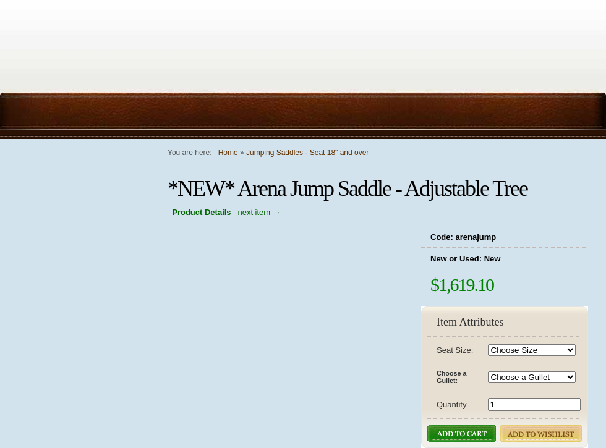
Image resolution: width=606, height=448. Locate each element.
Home (228, 152)
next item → (258, 212)
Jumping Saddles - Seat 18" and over (307, 152)
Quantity (451, 404)
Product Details (201, 212)
